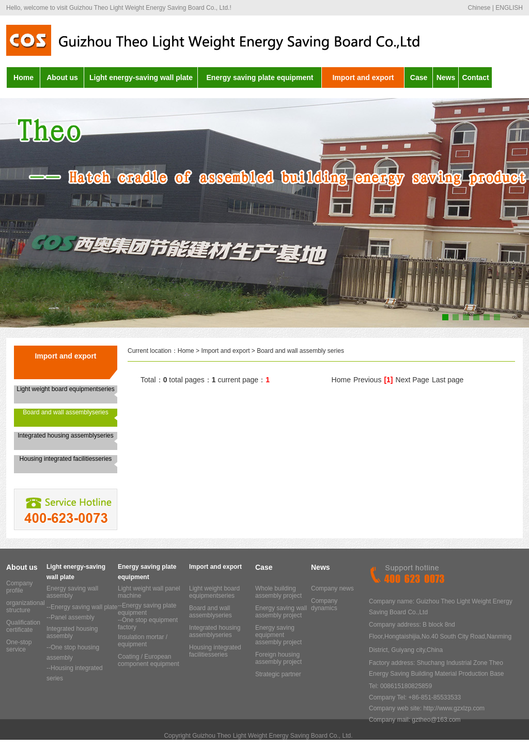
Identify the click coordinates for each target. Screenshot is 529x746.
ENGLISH (509, 7)
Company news (332, 588)
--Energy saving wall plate (81, 607)
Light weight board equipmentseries (65, 389)
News (446, 77)
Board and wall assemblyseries (65, 412)
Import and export (363, 77)
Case (418, 77)
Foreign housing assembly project (278, 658)
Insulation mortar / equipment (142, 640)
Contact (475, 77)
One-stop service (19, 646)
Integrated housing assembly (72, 632)
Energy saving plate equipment (260, 77)
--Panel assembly (70, 617)
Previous (367, 380)
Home (23, 77)
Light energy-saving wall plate (141, 77)
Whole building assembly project (278, 592)
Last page (448, 380)
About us (62, 77)
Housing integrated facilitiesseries (66, 458)
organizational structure (25, 606)
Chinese (479, 7)
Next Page (412, 380)
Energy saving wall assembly (72, 592)
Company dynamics (324, 604)
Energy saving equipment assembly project (278, 635)
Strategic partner (278, 674)
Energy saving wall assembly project (281, 611)
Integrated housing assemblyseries (65, 435)
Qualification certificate (23, 626)
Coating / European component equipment (148, 660)
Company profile (19, 587)
